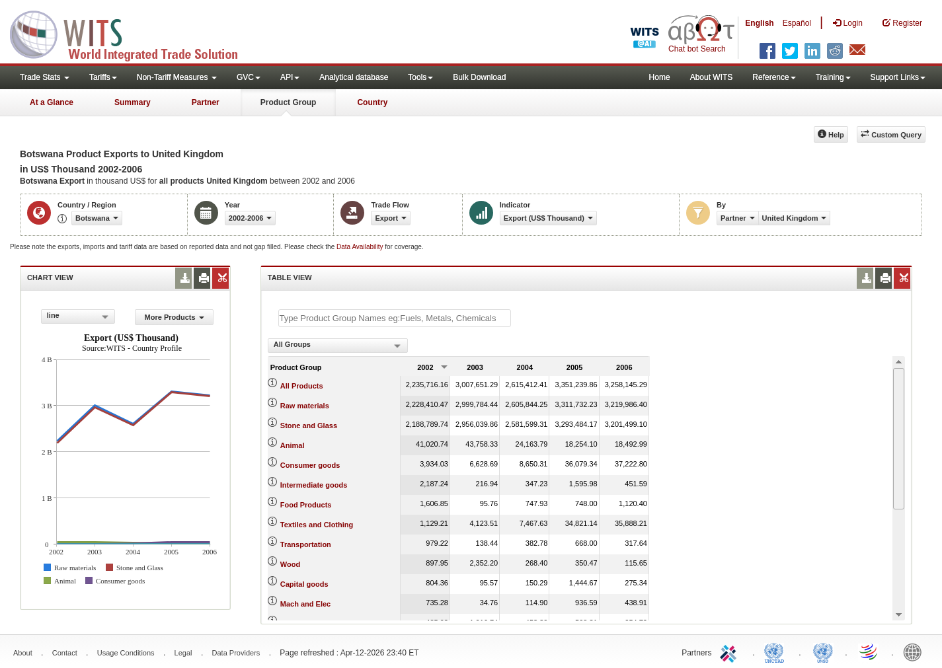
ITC (730, 651)
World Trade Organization (869, 651)
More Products (174, 317)
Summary (132, 102)
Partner (205, 102)
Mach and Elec (305, 604)
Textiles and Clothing (316, 525)
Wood (290, 564)
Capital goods (304, 584)
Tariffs (103, 77)
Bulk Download (479, 77)
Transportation (305, 544)
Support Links (898, 77)
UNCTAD (777, 651)
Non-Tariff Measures (177, 77)
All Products (301, 386)
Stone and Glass (308, 425)
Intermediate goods (313, 485)
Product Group (288, 102)
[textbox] (394, 318)
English (759, 23)
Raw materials (304, 406)
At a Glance (51, 102)
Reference (773, 77)
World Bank (915, 651)
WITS (132, 33)
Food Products (306, 505)
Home (659, 77)
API (289, 77)
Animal (292, 445)
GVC (248, 77)
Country (372, 102)
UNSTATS (823, 651)
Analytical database (353, 77)
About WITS (711, 77)
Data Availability (360, 246)
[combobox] (78, 316)
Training (833, 77)
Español (797, 23)
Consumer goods (310, 465)
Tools (420, 77)
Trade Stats (44, 77)
